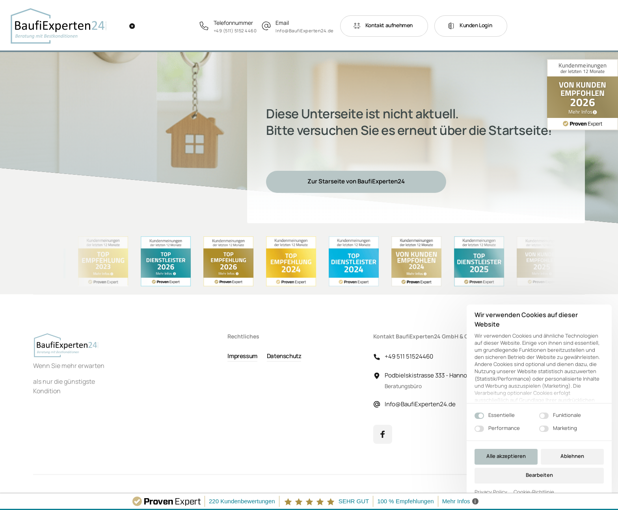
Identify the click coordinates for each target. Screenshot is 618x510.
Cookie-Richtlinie (534, 492)
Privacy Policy (491, 492)
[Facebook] (382, 434)
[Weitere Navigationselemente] (132, 26)
